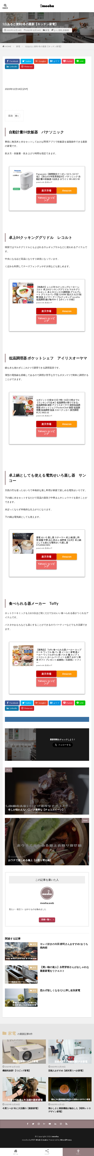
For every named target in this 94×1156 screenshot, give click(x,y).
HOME (8, 46)
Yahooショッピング (46, 198)
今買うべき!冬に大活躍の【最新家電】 (20, 1108)
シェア (47, 1152)
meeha (55, 1136)
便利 (60, 30)
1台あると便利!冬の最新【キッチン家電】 (43, 46)
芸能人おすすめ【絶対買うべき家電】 (66, 1070)
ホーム (15, 1152)
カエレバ (48, 182)
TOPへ (78, 1152)
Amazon (66, 190)
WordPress (66, 1140)
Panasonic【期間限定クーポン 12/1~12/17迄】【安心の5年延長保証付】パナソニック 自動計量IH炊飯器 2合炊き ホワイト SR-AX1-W (58, 176)
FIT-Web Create (39, 1140)
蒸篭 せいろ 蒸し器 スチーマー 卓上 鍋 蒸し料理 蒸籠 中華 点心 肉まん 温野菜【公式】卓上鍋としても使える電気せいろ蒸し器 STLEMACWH (58, 541)
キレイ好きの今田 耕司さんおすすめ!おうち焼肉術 (64, 945)
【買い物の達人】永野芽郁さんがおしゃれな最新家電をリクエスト (64, 969)
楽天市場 (46, 190)
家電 (47, 30)
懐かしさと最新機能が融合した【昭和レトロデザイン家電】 (69, 1110)
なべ (55, 30)
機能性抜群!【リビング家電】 (16, 1070)
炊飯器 (66, 30)
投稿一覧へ (46, 919)
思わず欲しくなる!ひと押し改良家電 (60, 990)
